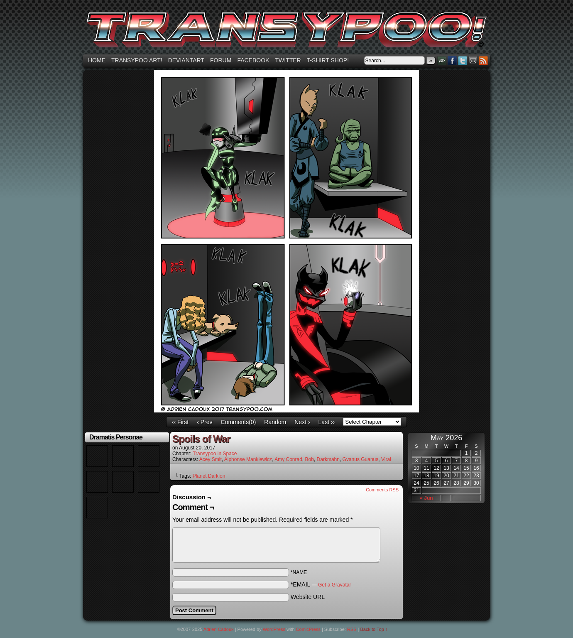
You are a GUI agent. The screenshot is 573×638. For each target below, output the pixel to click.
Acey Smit (210, 459)
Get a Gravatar (334, 585)
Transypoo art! (136, 60)
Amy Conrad (288, 459)
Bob (309, 459)
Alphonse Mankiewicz (248, 459)
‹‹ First (180, 422)
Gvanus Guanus (361, 459)
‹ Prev (204, 422)
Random (275, 422)
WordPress (274, 629)
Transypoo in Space (215, 453)
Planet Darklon (209, 476)
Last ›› (326, 422)
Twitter (288, 60)
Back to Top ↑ (374, 629)
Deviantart (186, 60)
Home (96, 60)
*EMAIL (321, 584)
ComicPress (308, 629)
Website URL (308, 597)
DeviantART (442, 60)
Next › (302, 422)
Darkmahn (328, 459)
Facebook (253, 60)
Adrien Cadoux (218, 629)
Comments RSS (382, 489)
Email (473, 60)
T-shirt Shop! (328, 60)
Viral (386, 459)
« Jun (426, 498)
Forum (220, 60)
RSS (483, 60)
